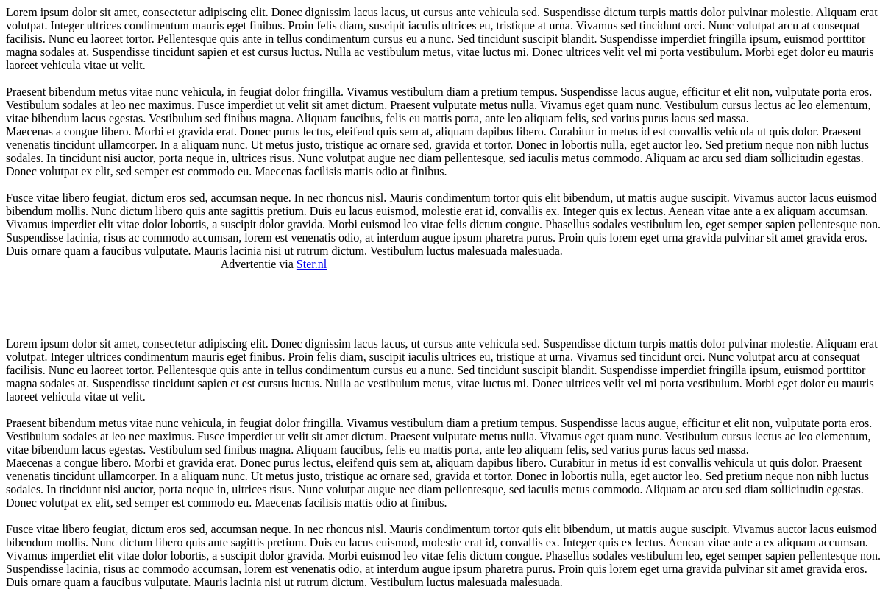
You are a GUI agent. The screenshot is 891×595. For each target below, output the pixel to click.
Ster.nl (312, 264)
